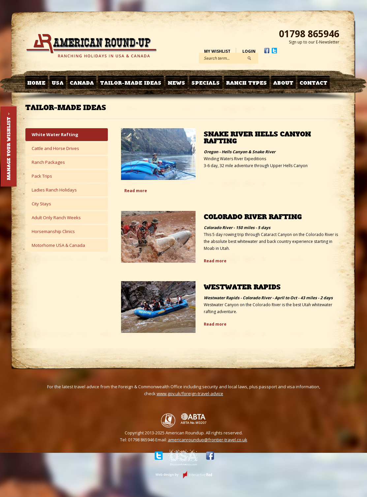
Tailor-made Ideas (131, 82)
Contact (313, 82)
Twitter (274, 50)
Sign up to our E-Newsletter (314, 42)
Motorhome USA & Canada (58, 245)
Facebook (266, 50)
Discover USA (183, 459)
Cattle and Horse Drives (55, 148)
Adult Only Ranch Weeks (56, 217)
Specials (206, 82)
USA (58, 82)
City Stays (41, 204)
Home (36, 82)
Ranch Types (246, 82)
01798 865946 (309, 33)
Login (249, 51)
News (176, 82)
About (283, 82)
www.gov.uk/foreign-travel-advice (190, 393)
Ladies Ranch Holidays (54, 190)
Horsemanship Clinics (53, 231)
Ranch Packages (48, 162)
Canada (82, 82)
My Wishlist (217, 51)
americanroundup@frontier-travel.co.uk (207, 440)
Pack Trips (42, 176)
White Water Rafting (55, 134)
